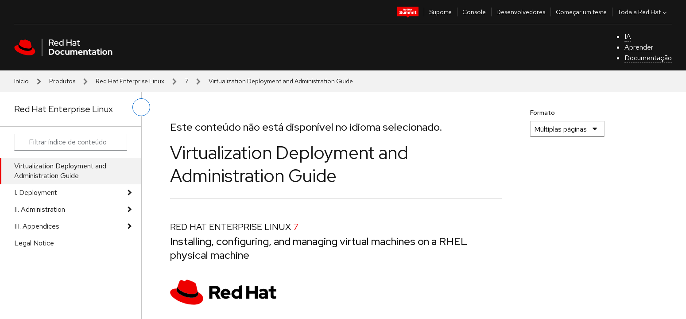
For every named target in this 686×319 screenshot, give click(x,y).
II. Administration (39, 209)
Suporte (440, 12)
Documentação (648, 57)
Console (474, 12)
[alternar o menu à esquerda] (141, 107)
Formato (542, 113)
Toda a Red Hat (643, 12)
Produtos (62, 81)
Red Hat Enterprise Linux (130, 81)
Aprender (638, 47)
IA (627, 36)
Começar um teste (581, 12)
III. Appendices (36, 226)
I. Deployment (35, 192)
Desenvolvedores (520, 12)
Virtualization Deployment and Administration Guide (60, 170)
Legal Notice (34, 243)
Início (21, 81)
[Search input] (70, 142)
